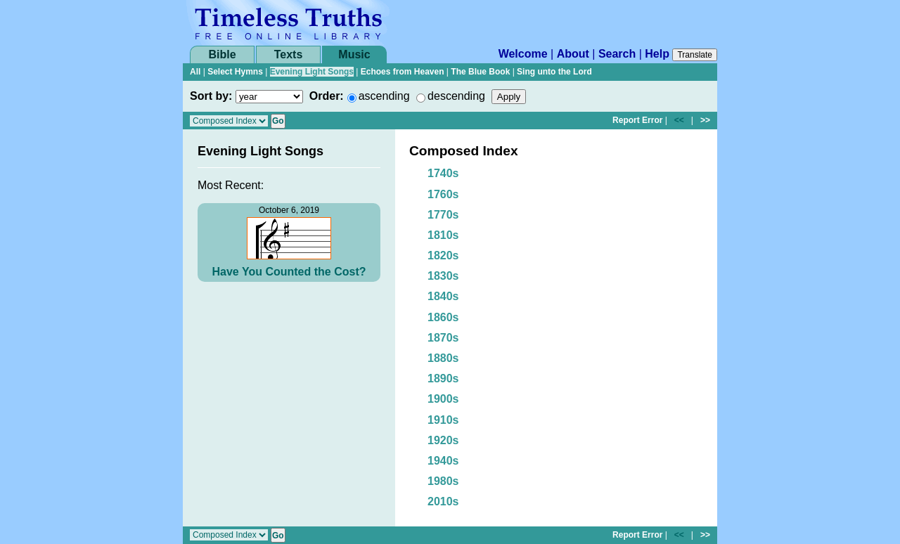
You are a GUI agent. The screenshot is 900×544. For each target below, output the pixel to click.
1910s (443, 420)
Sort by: (211, 96)
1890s (443, 378)
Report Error (637, 120)
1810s (443, 235)
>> (705, 120)
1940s (443, 461)
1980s (443, 481)
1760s (443, 194)
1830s (443, 276)
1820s (443, 255)
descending (456, 96)
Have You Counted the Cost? (289, 272)
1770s (443, 215)
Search (617, 54)
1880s (443, 358)
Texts (288, 54)
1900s (443, 399)
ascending (384, 96)
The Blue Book (480, 72)
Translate (694, 55)
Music (354, 54)
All (195, 72)
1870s (443, 338)
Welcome (523, 54)
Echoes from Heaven (402, 72)
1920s (443, 440)
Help (657, 54)
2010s (443, 501)
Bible (222, 54)
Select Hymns (235, 72)
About (573, 54)
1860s (443, 317)
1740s (443, 173)
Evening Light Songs (312, 72)
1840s (443, 296)
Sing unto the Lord (554, 72)
